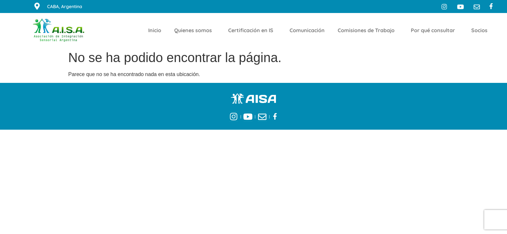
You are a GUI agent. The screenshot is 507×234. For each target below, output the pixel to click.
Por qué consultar (434, 30)
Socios (481, 30)
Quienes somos (194, 30)
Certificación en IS (252, 30)
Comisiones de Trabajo (368, 30)
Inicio (154, 30)
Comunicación (307, 30)
